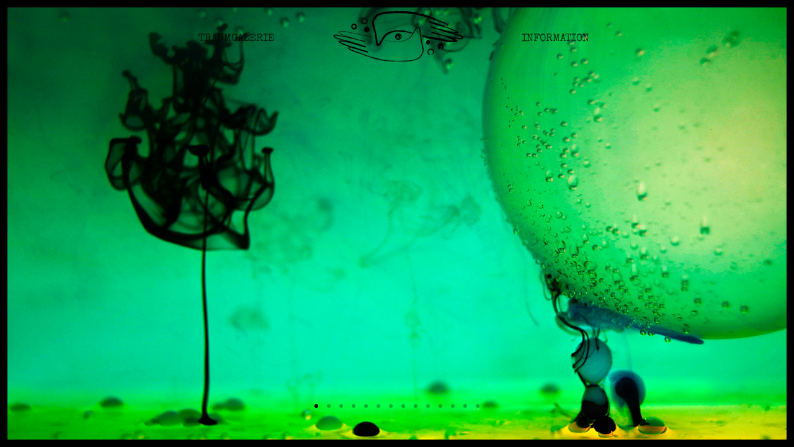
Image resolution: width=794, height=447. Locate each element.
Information (555, 46)
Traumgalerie (236, 46)
